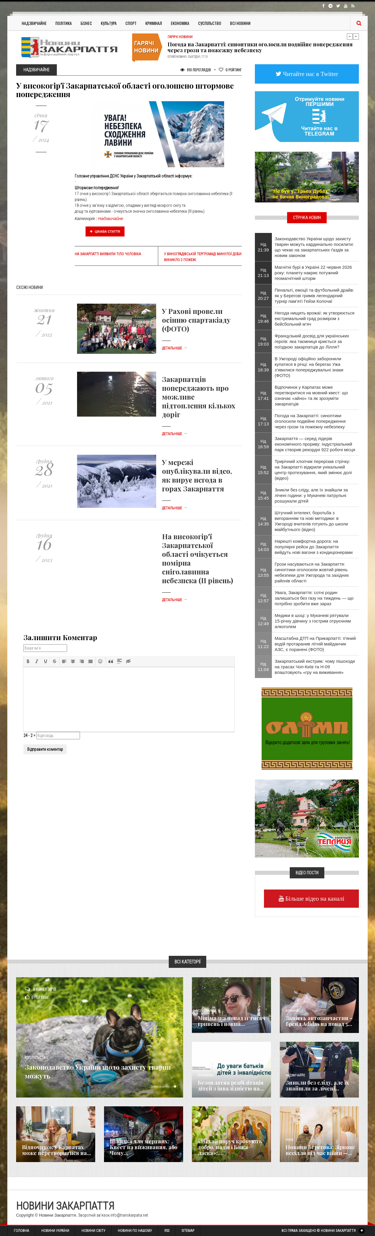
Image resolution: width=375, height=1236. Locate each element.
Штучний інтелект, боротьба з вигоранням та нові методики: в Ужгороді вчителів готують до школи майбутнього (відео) (311, 521)
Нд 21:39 (263, 247)
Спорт (131, 23)
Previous (350, 36)
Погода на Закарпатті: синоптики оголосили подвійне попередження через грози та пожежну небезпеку (260, 47)
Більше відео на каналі (314, 898)
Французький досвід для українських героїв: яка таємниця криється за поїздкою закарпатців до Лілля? (312, 341)
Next (356, 36)
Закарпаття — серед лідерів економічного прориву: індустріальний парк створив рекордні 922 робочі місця (315, 444)
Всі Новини (240, 23)
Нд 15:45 (263, 495)
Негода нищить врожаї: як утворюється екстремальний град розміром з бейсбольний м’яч (314, 318)
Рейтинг (230, 69)
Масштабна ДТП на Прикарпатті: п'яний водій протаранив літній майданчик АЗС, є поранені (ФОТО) (315, 644)
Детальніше (174, 348)
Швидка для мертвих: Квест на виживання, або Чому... (143, 1147)
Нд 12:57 (263, 598)
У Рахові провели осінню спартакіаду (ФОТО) (196, 319)
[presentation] (28, 661)
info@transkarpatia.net (129, 1215)
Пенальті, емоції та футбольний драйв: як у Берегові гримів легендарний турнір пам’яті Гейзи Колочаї (314, 296)
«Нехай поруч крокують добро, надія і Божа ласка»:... (230, 1147)
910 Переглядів (195, 69)
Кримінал (153, 23)
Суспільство (209, 23)
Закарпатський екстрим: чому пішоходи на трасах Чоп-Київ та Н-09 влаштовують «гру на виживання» (315, 667)
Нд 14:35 (263, 521)
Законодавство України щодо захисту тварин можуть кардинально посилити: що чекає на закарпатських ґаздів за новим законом (314, 247)
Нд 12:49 (263, 621)
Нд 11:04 (263, 666)
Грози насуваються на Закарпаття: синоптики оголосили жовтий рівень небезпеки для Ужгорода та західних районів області (312, 572)
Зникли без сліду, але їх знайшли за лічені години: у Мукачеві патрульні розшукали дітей (311, 495)
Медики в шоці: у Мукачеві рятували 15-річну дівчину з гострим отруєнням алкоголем (313, 621)
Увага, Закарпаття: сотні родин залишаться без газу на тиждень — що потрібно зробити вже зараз (314, 598)
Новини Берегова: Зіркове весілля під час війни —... (320, 1150)
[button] (28, 661)
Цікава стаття (105, 231)
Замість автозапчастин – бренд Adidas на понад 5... (319, 1020)
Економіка (180, 23)
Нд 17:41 (263, 395)
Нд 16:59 (263, 444)
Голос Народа (207, 1010)
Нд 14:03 (263, 546)
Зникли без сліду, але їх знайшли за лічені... (317, 1085)
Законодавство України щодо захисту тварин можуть (89, 1070)
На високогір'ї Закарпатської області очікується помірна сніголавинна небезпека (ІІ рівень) (197, 558)
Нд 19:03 (263, 341)
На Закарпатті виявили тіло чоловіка (108, 254)
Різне (289, 1140)
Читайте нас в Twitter (310, 74)
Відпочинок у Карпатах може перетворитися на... (56, 1150)
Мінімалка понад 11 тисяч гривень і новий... (231, 1020)
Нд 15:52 (263, 469)
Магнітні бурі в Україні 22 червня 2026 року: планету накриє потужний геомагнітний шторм (313, 273)
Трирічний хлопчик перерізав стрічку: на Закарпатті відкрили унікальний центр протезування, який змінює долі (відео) (313, 470)
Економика (206, 1075)
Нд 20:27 (263, 295)
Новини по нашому (35, 1140)
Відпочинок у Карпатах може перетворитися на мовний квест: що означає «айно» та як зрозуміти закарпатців (311, 395)
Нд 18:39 (263, 367)
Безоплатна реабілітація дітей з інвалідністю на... (231, 1085)
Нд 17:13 (263, 421)
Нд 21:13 (263, 272)
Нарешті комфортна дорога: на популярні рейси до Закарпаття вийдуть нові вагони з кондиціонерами (314, 547)
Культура (109, 23)
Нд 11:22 (263, 643)
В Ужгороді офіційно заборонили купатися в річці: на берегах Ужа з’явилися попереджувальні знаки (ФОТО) (309, 367)
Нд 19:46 (263, 318)
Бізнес (86, 23)
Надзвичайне (34, 23)
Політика (63, 23)
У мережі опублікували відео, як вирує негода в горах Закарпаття (197, 475)
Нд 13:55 (263, 572)
